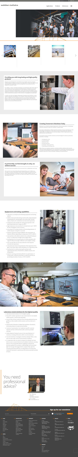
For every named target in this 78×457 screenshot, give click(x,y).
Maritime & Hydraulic (19, 424)
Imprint (4, 437)
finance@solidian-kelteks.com (59, 436)
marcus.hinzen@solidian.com (34, 399)
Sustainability (5, 421)
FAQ (3, 436)
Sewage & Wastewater (19, 425)
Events (4, 430)
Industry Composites (32, 425)
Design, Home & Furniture (33, 420)
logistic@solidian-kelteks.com (59, 433)
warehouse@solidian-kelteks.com (58, 439)
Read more (42, 63)
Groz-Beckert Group (45, 451)
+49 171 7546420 (32, 398)
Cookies (4, 441)
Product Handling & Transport (19, 434)
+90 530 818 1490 (44, 435)
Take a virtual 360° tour (45, 450)
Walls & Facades (18, 428)
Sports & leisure (31, 428)
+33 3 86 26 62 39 (44, 441)
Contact (4, 426)
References (4, 424)
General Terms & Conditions (7, 439)
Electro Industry (31, 424)
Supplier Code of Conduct (7, 443)
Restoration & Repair (19, 429)
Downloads (5, 428)
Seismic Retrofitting (19, 420)
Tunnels (17, 426)
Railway (30, 430)
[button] (71, 6)
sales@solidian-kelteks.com (59, 424)
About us (43, 446)
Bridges (17, 421)
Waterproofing (18, 430)
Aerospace (30, 432)
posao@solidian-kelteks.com (59, 427)
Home (4, 420)
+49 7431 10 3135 (44, 428)
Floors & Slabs (18, 423)
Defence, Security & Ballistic (33, 423)
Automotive (31, 421)
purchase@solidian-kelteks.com (60, 430)
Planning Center (5, 429)
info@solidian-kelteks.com (59, 421)
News (42, 449)
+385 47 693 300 (44, 423)
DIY (16, 432)
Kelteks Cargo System (20, 58)
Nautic (30, 426)
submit (70, 413)
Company (4, 425)
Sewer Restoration (32, 429)
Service (4, 423)
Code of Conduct (5, 442)
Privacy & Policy (5, 438)
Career (43, 447)
